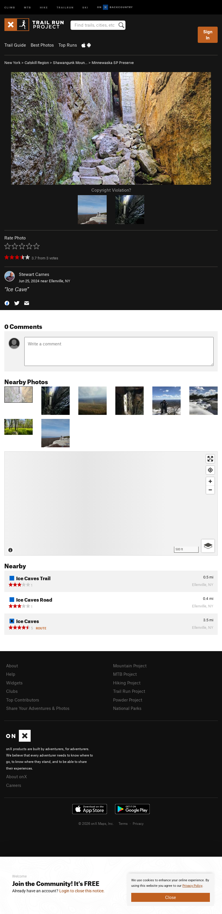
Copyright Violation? (111, 190)
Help (10, 674)
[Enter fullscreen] (210, 459)
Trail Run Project (129, 691)
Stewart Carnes (34, 274)
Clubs (12, 691)
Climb (9, 7)
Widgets (14, 682)
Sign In (207, 34)
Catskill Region (37, 62)
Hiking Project (126, 682)
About (12, 665)
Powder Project (127, 699)
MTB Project (125, 674)
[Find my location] (210, 470)
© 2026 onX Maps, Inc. (96, 823)
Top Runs (67, 44)
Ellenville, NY (59, 281)
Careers (13, 785)
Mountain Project (130, 665)
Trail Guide (15, 44)
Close (170, 897)
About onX (16, 776)
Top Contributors (22, 699)
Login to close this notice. (82, 891)
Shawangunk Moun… (70, 62)
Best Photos (42, 44)
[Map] (111, 503)
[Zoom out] (210, 490)
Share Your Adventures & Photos (37, 708)
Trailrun (65, 7)
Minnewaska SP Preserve (113, 62)
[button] (7, 302)
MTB (27, 7)
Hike (44, 7)
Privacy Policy (192, 886)
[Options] (207, 545)
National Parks (127, 708)
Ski (85, 7)
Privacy (138, 823)
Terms (123, 823)
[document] (170, 890)
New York (12, 62)
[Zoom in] (210, 481)
